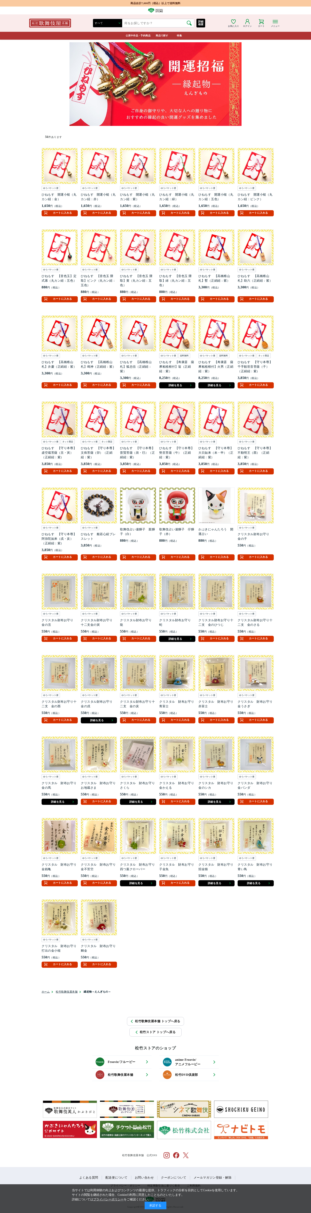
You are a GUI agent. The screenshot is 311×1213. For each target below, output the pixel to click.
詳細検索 (201, 23)
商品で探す (162, 35)
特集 (179, 35)
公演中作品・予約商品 (138, 35)
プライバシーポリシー (108, 1199)
